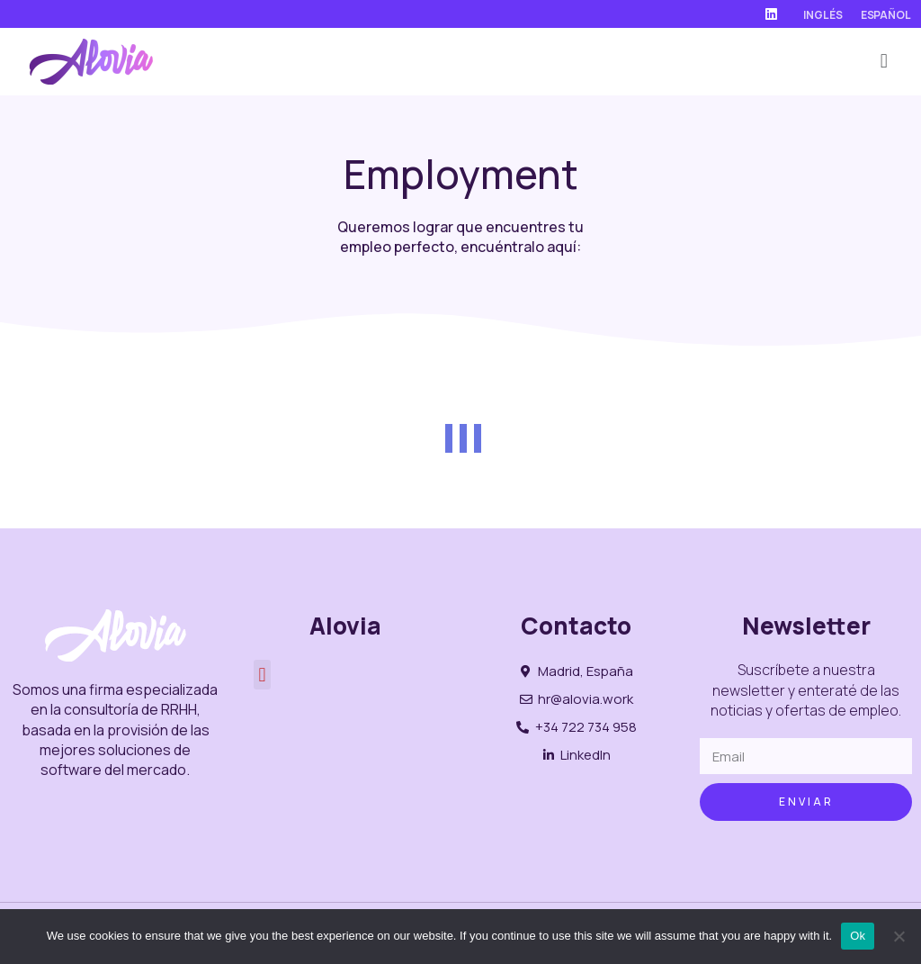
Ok (857, 935)
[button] (883, 62)
